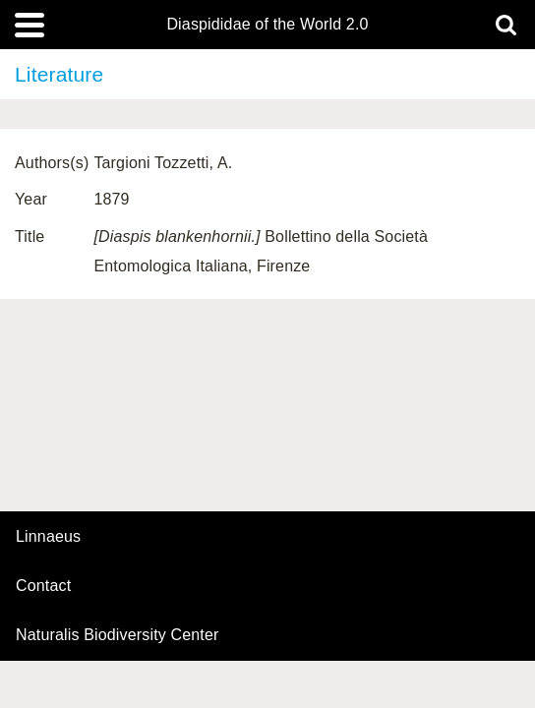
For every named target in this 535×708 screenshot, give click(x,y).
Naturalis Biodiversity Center (117, 635)
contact (43, 585)
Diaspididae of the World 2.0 (267, 24)
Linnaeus (48, 537)
